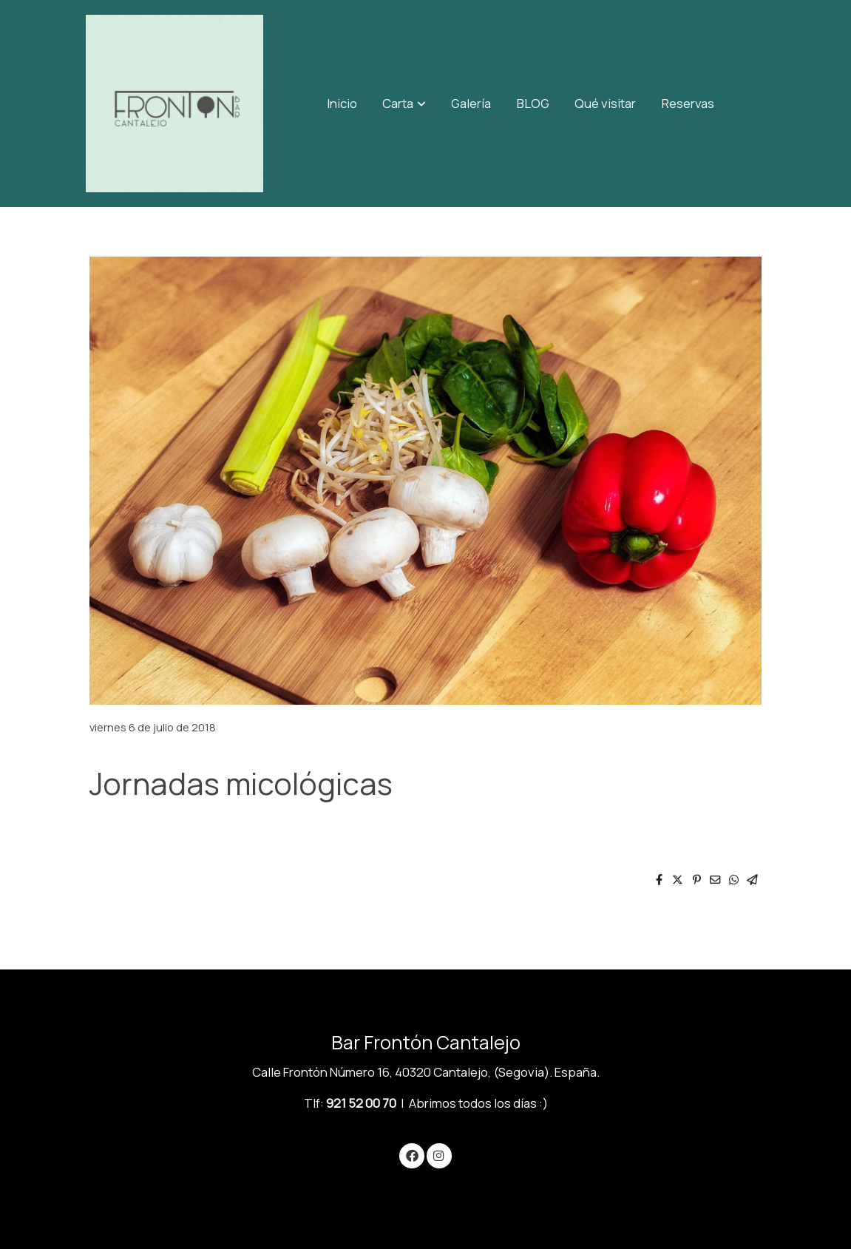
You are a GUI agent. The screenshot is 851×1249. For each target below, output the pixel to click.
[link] (174, 103)
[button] (404, 103)
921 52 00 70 (361, 1102)
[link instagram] (439, 1154)
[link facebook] (411, 1154)
